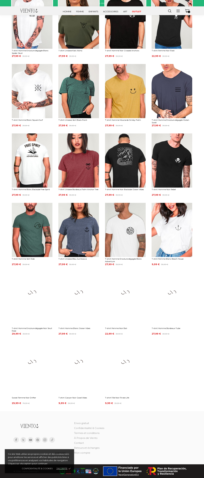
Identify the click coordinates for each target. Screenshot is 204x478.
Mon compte (82, 452)
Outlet (136, 11)
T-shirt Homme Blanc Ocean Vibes (74, 328)
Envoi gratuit (81, 423)
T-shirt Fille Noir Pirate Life (117, 397)
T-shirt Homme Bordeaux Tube (166, 328)
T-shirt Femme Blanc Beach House (167, 259)
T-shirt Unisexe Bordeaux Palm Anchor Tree (78, 189)
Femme (80, 11)
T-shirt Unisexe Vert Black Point (72, 120)
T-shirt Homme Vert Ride (23, 259)
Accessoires (110, 11)
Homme (67, 11)
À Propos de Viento (86, 437)
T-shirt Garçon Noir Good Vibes (72, 397)
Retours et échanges (86, 447)
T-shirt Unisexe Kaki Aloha (70, 50)
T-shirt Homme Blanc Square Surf (27, 120)
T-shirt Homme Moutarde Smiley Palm (123, 120)
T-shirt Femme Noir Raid (163, 50)
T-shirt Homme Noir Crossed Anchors (122, 50)
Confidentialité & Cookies (89, 428)
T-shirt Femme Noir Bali (116, 328)
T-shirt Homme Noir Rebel (164, 189)
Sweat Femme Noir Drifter (24, 397)
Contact (79, 442)
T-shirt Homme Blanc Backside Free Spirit (31, 189)
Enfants (93, 11)
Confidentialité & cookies (37, 468)
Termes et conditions (86, 433)
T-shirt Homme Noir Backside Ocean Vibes (124, 189)
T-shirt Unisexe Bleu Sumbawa (72, 259)
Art (125, 11)
